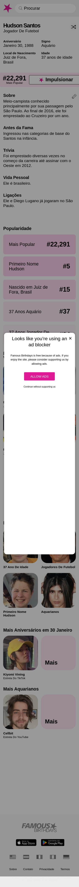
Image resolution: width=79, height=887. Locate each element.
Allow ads (39, 376)
